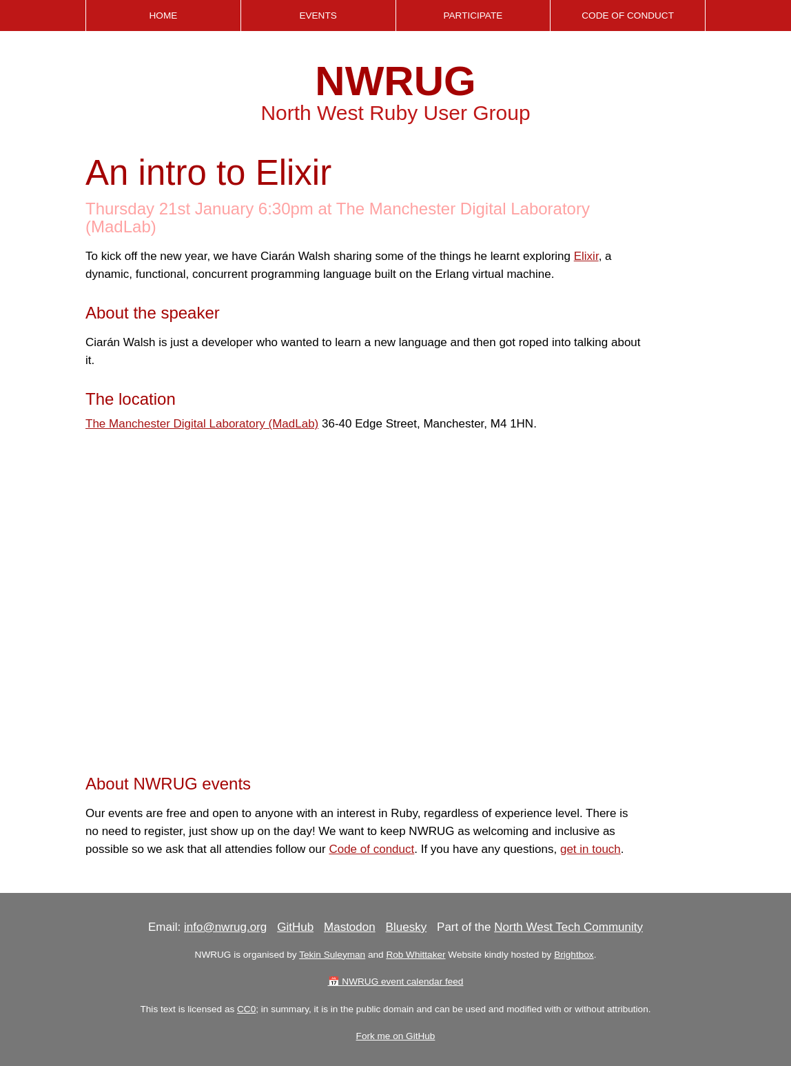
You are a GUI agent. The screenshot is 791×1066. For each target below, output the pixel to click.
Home (163, 15)
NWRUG (395, 81)
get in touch (590, 849)
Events (317, 15)
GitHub (295, 927)
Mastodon (350, 927)
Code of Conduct (628, 15)
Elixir (586, 256)
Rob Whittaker (415, 954)
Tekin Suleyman (332, 954)
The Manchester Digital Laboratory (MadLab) (201, 423)
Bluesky (406, 927)
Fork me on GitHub (395, 1036)
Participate (472, 15)
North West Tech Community (568, 927)
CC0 (246, 1009)
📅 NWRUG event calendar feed (396, 981)
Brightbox (573, 954)
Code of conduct (371, 849)
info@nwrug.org (225, 927)
